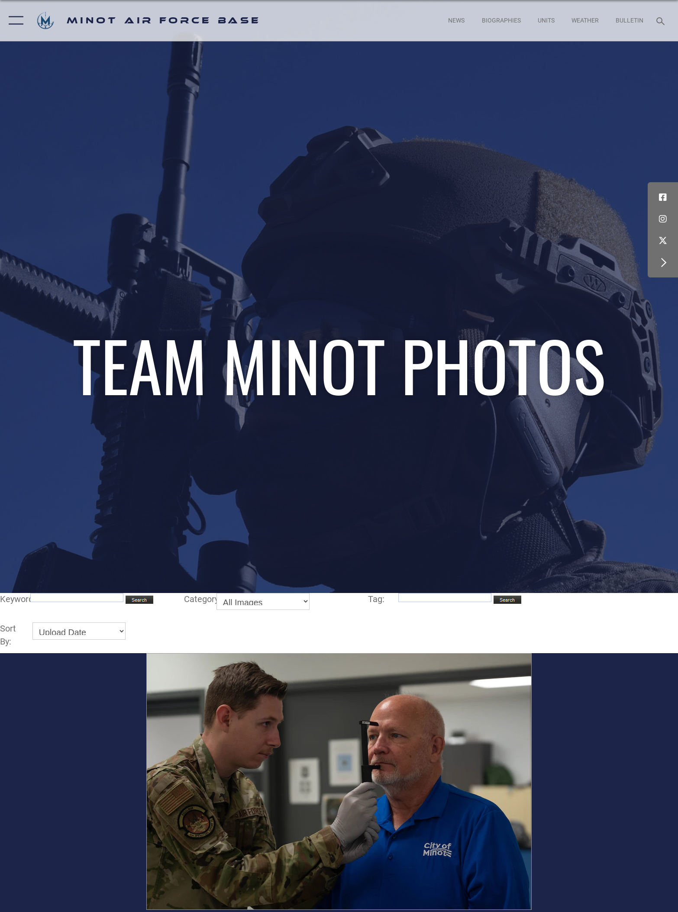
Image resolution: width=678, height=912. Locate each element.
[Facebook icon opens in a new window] (663, 197)
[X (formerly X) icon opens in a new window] (663, 240)
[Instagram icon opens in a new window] (663, 219)
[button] (14, 20)
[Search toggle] (661, 20)
